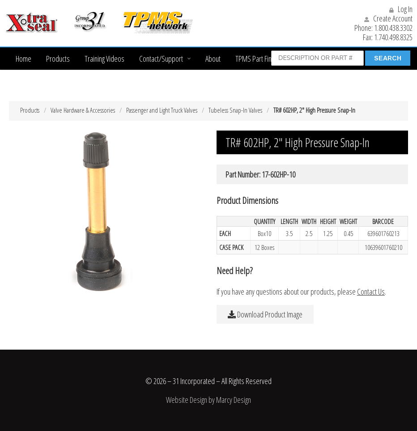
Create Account (388, 18)
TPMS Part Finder (258, 58)
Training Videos (104, 58)
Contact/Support (161, 58)
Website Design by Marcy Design (208, 399)
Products (58, 58)
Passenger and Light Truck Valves (161, 110)
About (213, 58)
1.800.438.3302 (393, 27)
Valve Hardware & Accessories (83, 110)
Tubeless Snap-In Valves (235, 110)
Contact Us (371, 291)
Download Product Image (265, 314)
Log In (401, 9)
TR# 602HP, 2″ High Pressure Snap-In (314, 110)
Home (23, 58)
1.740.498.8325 (393, 37)
